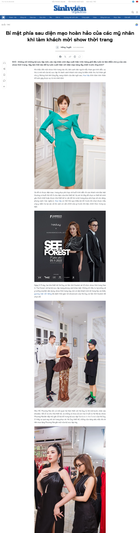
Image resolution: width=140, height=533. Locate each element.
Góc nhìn (43, 17)
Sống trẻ (23, 17)
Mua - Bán (117, 17)
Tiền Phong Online (58, 2)
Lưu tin (4, 75)
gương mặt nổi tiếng (42, 294)
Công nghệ (85, 17)
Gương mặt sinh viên (71, 17)
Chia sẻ (4, 69)
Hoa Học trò (91, 2)
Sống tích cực (105, 17)
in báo (75, 56)
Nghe (4, 63)
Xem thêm (136, 17)
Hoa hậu (86, 75)
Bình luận (4, 80)
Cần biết (127, 17)
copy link (70, 56)
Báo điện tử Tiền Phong (70, 9)
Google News (136, 24)
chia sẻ (60, 56)
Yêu (50, 17)
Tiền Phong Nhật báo (76, 2)
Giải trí (58, 17)
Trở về (4, 86)
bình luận (79, 56)
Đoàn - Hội (12, 17)
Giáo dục (33, 17)
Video (95, 17)
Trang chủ (3, 17)
